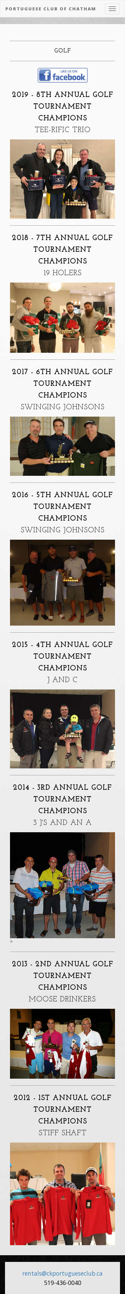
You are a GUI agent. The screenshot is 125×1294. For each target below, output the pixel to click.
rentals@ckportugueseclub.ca (62, 1273)
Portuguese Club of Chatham (50, 9)
